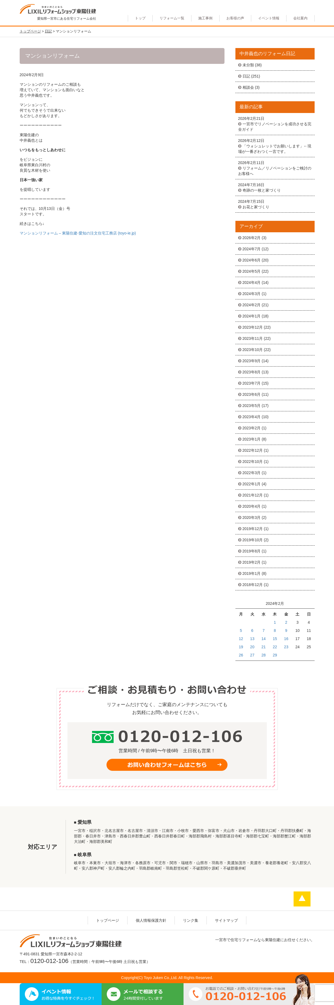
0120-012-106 (49, 961)
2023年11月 (253, 338)
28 (263, 655)
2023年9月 (252, 361)
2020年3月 (252, 517)
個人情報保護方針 (151, 920)
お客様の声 (235, 18)
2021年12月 (253, 495)
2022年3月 (252, 473)
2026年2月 (252, 238)
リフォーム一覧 (171, 18)
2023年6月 (252, 394)
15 (275, 639)
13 (252, 639)
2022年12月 (253, 450)
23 (286, 647)
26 (241, 655)
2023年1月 (252, 439)
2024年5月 (252, 271)
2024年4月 (252, 282)
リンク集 (190, 920)
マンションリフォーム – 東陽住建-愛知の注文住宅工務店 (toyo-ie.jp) (78, 233)
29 (275, 655)
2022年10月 (253, 461)
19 (241, 647)
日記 (246, 76)
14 (263, 639)
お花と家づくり (256, 207)
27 (252, 655)
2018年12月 (253, 584)
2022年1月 (252, 484)
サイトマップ (226, 920)
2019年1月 (252, 573)
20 (252, 647)
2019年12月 (253, 529)
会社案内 (300, 18)
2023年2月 (252, 428)
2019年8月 (252, 551)
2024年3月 (252, 294)
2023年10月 (253, 349)
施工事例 (205, 18)
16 (286, 639)
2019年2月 (252, 562)
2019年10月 (253, 540)
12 (241, 639)
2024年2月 (252, 305)
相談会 (248, 87)
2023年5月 (252, 405)
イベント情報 (268, 18)
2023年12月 (253, 327)
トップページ (107, 920)
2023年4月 (252, 417)
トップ (140, 18)
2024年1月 (252, 316)
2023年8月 (252, 372)
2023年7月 (252, 383)
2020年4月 (252, 506)
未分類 (248, 65)
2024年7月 (252, 249)
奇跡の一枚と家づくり (262, 190)
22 (275, 647)
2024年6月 (252, 260)
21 (263, 647)
